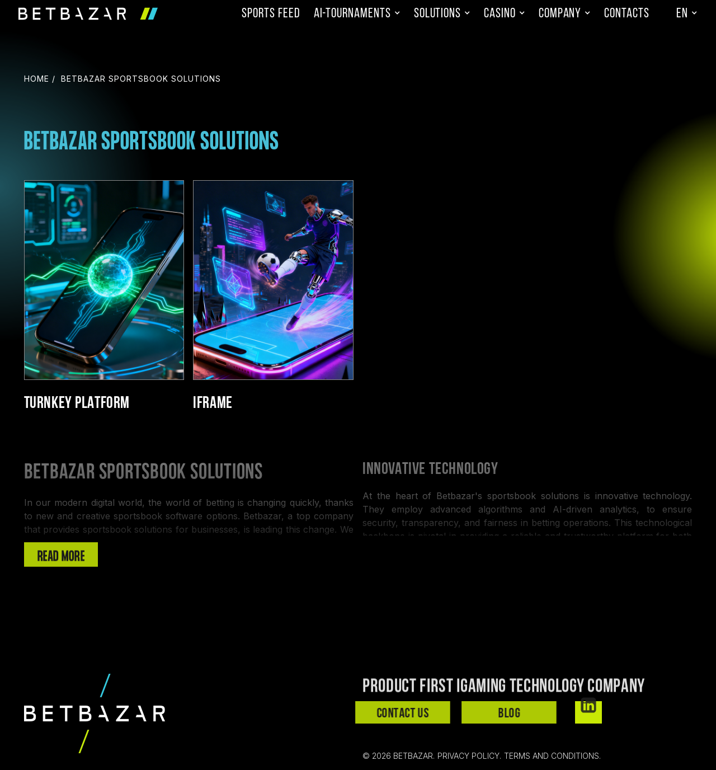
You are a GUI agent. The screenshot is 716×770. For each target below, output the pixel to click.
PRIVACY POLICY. (469, 756)
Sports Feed (271, 14)
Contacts (626, 14)
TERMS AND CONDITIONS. (552, 756)
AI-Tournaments (352, 14)
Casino (500, 14)
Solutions (437, 14)
